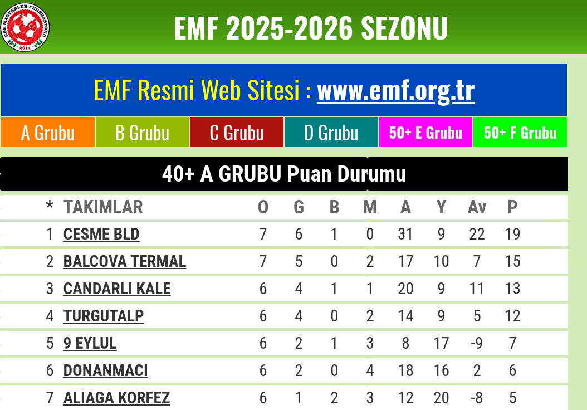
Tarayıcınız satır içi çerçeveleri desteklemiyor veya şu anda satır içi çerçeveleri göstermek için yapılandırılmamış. (293, 200)
